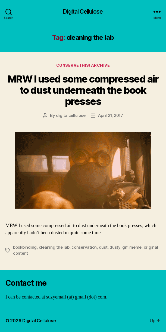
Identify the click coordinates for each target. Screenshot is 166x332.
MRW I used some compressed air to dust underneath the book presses (83, 90)
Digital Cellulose (83, 11)
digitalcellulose (70, 115)
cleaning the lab (54, 247)
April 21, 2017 (110, 115)
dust (103, 247)
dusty (114, 247)
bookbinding (25, 247)
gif (124, 247)
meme (135, 247)
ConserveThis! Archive (83, 65)
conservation (84, 247)
